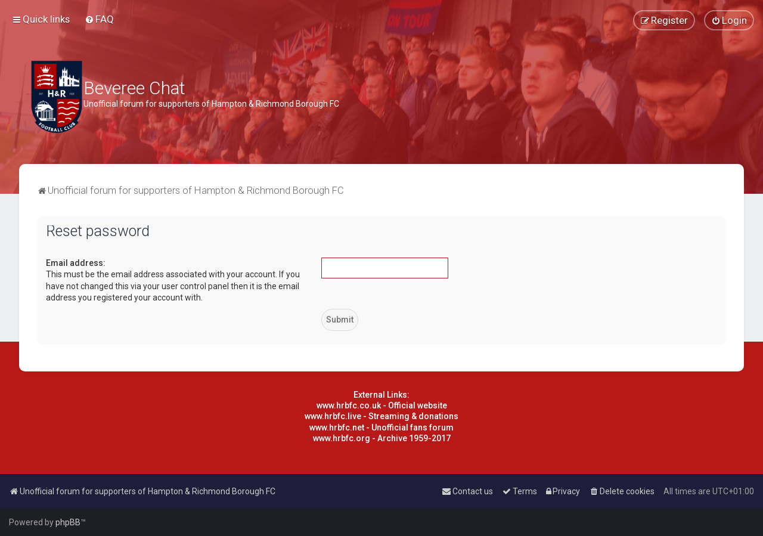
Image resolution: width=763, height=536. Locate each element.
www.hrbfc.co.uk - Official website (382, 405)
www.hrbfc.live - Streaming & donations (381, 416)
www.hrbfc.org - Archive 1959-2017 (382, 438)
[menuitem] (99, 19)
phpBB (67, 522)
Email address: (76, 263)
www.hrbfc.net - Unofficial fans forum (381, 427)
